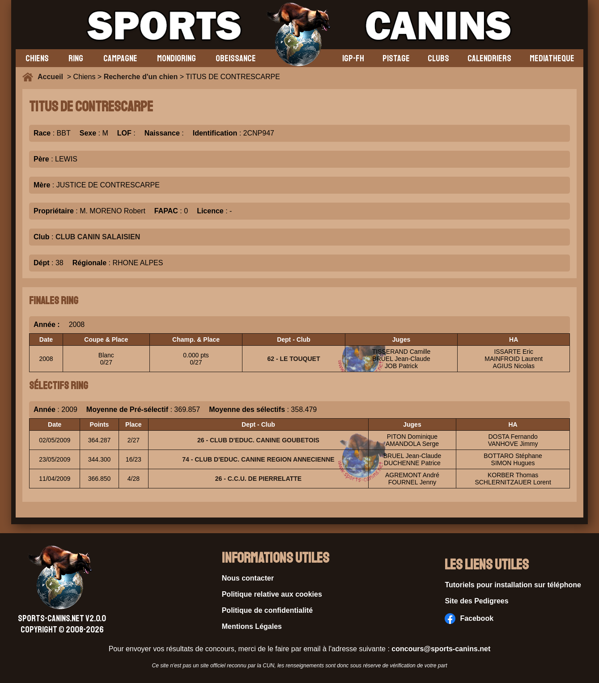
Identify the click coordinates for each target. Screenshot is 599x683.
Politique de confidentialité (267, 610)
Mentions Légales (252, 626)
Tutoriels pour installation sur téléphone (513, 585)
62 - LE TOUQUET (293, 358)
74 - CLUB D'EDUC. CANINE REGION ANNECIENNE (258, 459)
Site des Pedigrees (476, 601)
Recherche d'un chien (141, 77)
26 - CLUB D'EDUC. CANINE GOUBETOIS (258, 440)
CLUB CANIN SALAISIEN (97, 237)
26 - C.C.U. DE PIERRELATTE (258, 478)
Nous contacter (248, 578)
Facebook (469, 618)
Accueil (52, 77)
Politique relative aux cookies (272, 594)
